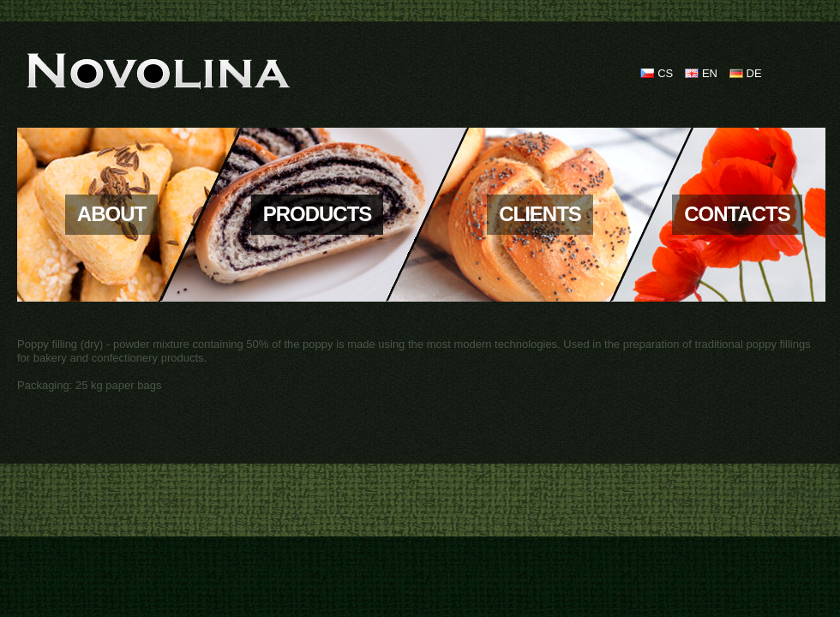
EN (709, 73)
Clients (540, 213)
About (111, 213)
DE (754, 73)
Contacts (737, 213)
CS (665, 73)
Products (317, 213)
